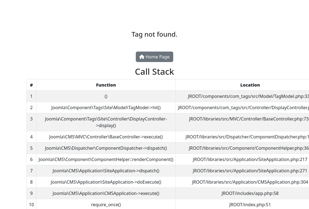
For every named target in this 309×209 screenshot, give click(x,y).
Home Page (154, 57)
